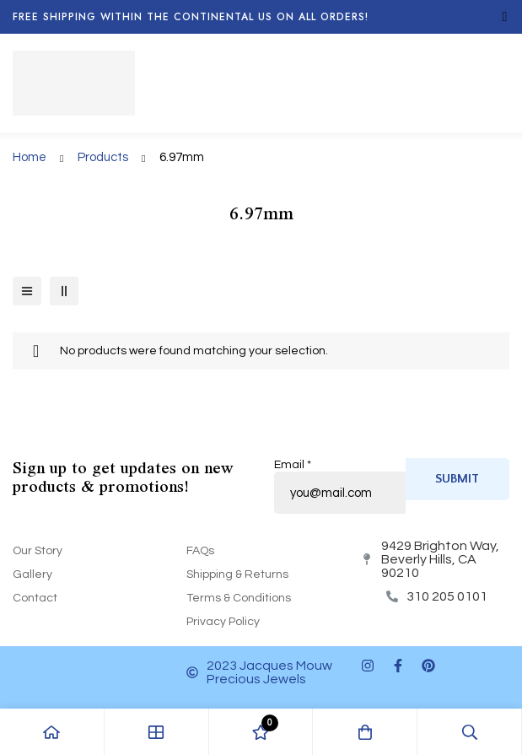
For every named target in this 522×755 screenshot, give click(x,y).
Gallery (32, 574)
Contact (35, 598)
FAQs (200, 551)
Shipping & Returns (237, 574)
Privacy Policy (223, 622)
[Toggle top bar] (505, 17)
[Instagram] (367, 665)
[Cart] (365, 732)
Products (103, 157)
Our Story (37, 551)
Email (292, 465)
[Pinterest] (428, 665)
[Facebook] (398, 665)
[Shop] (157, 732)
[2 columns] (64, 291)
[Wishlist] (261, 732)
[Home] (52, 732)
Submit (457, 479)
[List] (27, 291)
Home (29, 157)
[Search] (469, 732)
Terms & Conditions (238, 598)
